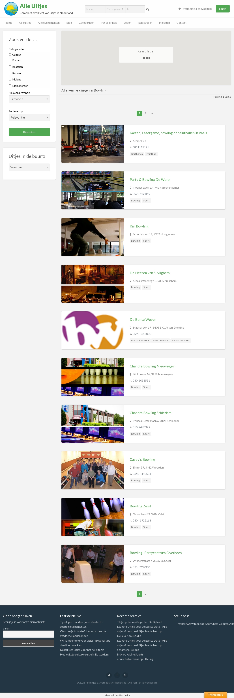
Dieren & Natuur (140, 340)
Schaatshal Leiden (128, 649)
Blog (69, 22)
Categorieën (86, 22)
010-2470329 (141, 427)
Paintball (151, 153)
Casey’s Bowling (142, 459)
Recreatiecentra (180, 340)
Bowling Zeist (140, 506)
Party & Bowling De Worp (149, 179)
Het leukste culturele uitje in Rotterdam (84, 654)
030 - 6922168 (142, 520)
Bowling (135, 200)
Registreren (145, 22)
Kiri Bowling (139, 226)
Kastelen (16, 66)
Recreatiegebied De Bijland (145, 622)
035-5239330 (141, 567)
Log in (222, 8)
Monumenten (18, 85)
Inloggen (164, 22)
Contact (181, 22)
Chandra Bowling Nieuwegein (152, 366)
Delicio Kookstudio (129, 635)
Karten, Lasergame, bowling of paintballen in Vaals (168, 133)
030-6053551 (141, 380)
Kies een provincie (19, 92)
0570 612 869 (141, 193)
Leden (127, 22)
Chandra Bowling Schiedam (150, 413)
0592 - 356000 (142, 333)
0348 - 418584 (142, 473)
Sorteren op (29, 115)
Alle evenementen (49, 22)
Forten (14, 60)
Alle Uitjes (33, 6)
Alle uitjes (25, 22)
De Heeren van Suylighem (150, 273)
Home (8, 22)
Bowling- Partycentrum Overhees (156, 553)
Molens (15, 79)
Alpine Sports (135, 654)
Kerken (15, 73)
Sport (146, 200)
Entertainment (160, 340)
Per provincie (109, 22)
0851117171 (141, 147)
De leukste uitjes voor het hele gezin (82, 649)
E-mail (6, 628)
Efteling (148, 659)
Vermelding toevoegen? (195, 8)
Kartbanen (137, 153)
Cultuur (15, 54)
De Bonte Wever (143, 319)
